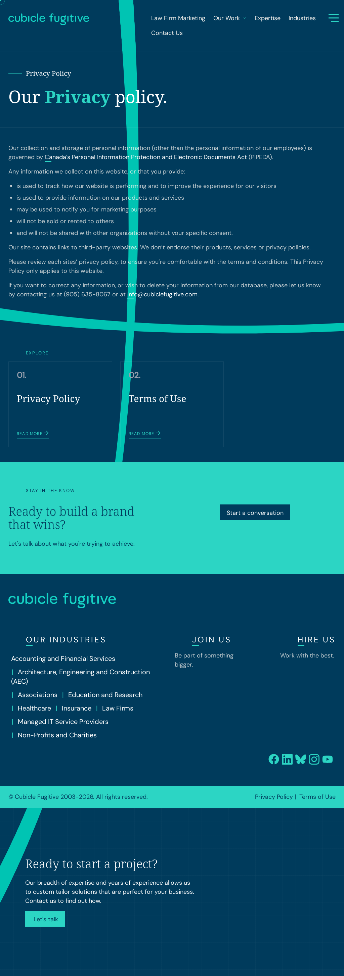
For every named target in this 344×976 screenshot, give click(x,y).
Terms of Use (317, 797)
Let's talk (45, 919)
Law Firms (117, 708)
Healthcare (34, 708)
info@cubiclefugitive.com (162, 294)
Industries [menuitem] (302, 18)
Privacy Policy (274, 797)
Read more (33, 433)
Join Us (211, 639)
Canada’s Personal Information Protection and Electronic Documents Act (146, 157)
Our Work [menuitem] (230, 18)
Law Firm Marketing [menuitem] (178, 18)
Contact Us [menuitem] (167, 33)
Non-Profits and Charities (57, 735)
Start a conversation (255, 513)
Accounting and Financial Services (63, 658)
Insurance (76, 708)
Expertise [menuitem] (268, 18)
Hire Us (317, 639)
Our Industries (66, 639)
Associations (37, 694)
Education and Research (105, 694)
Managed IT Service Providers (63, 721)
